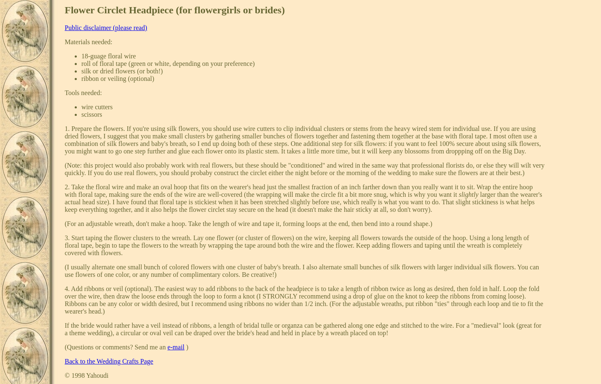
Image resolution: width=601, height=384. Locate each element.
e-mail (175, 347)
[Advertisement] (571, 130)
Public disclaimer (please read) (106, 27)
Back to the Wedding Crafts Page (109, 361)
